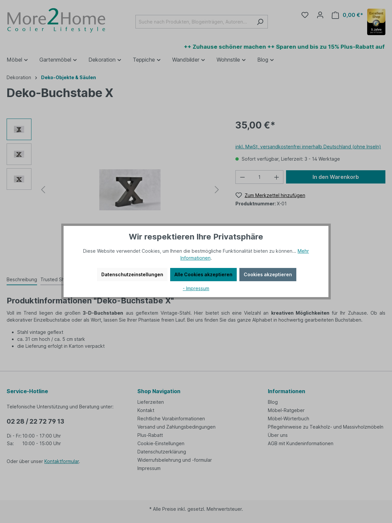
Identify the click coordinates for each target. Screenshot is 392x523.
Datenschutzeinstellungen (132, 274)
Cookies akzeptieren (268, 274)
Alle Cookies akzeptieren (203, 274)
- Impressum (196, 288)
